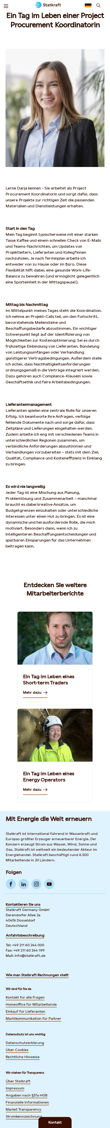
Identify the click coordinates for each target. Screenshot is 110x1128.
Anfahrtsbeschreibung (25, 935)
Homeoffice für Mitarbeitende (31, 1004)
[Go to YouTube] (49, 884)
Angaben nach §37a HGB (26, 1095)
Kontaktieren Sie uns (23, 904)
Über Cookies (17, 1050)
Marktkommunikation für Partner (33, 1018)
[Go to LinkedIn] (24, 884)
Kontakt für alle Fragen (25, 997)
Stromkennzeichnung (24, 1116)
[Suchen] (98, 5)
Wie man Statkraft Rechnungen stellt (37, 975)
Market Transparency (23, 1109)
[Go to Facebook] (11, 884)
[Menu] (6, 5)
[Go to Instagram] (36, 884)
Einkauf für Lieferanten (25, 1011)
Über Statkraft (18, 1081)
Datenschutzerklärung (25, 1043)
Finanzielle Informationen (27, 1102)
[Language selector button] (88, 5)
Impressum (15, 1088)
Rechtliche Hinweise (23, 1057)
